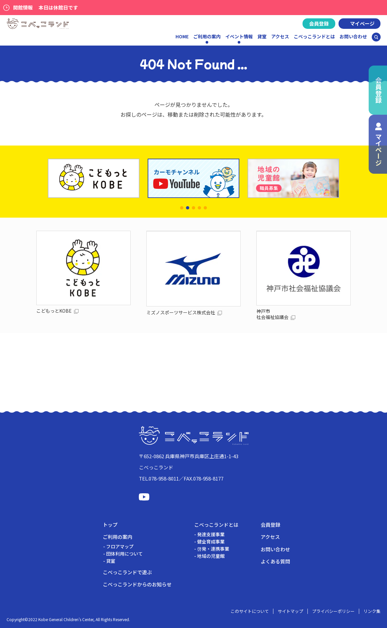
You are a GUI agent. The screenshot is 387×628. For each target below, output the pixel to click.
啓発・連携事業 (213, 548)
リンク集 (371, 611)
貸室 (262, 36)
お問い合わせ (353, 36)
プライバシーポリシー (333, 611)
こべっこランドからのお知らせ (137, 584)
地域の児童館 (211, 556)
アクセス (280, 36)
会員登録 (319, 23)
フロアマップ (120, 546)
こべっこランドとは (314, 36)
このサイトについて (249, 611)
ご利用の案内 (117, 536)
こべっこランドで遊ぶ (127, 572)
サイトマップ (290, 611)
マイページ (362, 23)
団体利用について (124, 553)
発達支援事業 (211, 534)
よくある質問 (275, 561)
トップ (110, 524)
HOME (182, 36)
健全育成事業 (211, 541)
